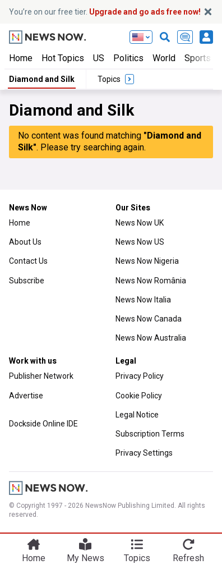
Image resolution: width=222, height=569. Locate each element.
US (98, 58)
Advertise (26, 395)
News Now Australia (150, 337)
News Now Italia (143, 299)
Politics (128, 58)
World (163, 58)
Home (21, 58)
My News (85, 558)
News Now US (139, 241)
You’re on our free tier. (105, 11)
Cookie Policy (138, 395)
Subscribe (26, 280)
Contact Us (28, 260)
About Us (25, 241)
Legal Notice (137, 414)
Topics (137, 558)
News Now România (150, 280)
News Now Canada (148, 318)
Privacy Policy (139, 375)
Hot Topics (62, 58)
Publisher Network (41, 375)
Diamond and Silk (42, 79)
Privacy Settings (144, 452)
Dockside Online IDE (43, 423)
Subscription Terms (149, 433)
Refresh (188, 558)
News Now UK (139, 222)
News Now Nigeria (147, 260)
